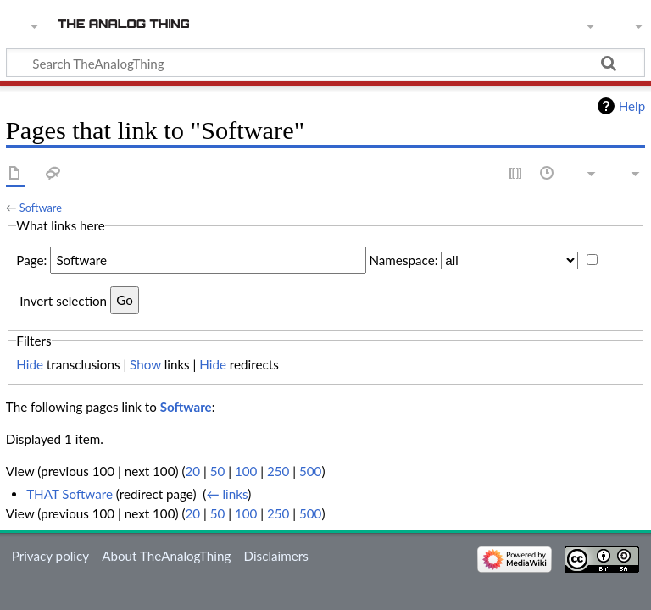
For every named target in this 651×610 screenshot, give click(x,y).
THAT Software (69, 494)
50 (217, 471)
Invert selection (63, 300)
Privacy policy (50, 555)
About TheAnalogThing (166, 555)
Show (145, 364)
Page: (31, 260)
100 (246, 471)
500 (310, 471)
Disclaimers (276, 555)
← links (227, 494)
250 (278, 471)
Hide (29, 364)
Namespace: (403, 260)
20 (192, 471)
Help (632, 106)
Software (40, 207)
